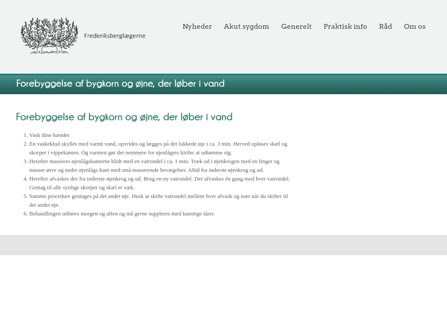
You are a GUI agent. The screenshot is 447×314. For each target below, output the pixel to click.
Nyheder (197, 26)
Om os (415, 26)
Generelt (296, 26)
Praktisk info (345, 26)
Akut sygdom (246, 26)
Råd (385, 26)
